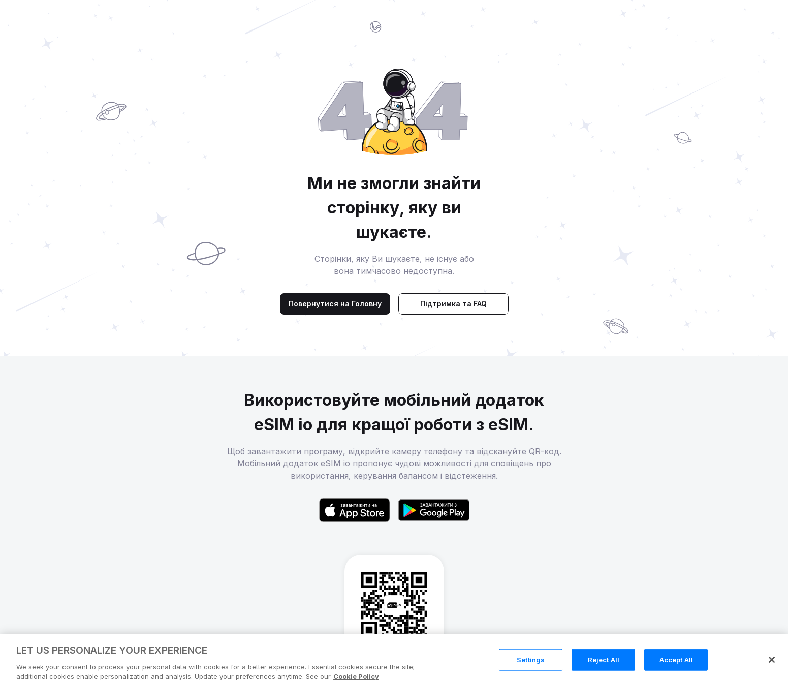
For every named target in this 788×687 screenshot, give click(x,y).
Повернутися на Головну (335, 303)
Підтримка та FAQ (453, 303)
